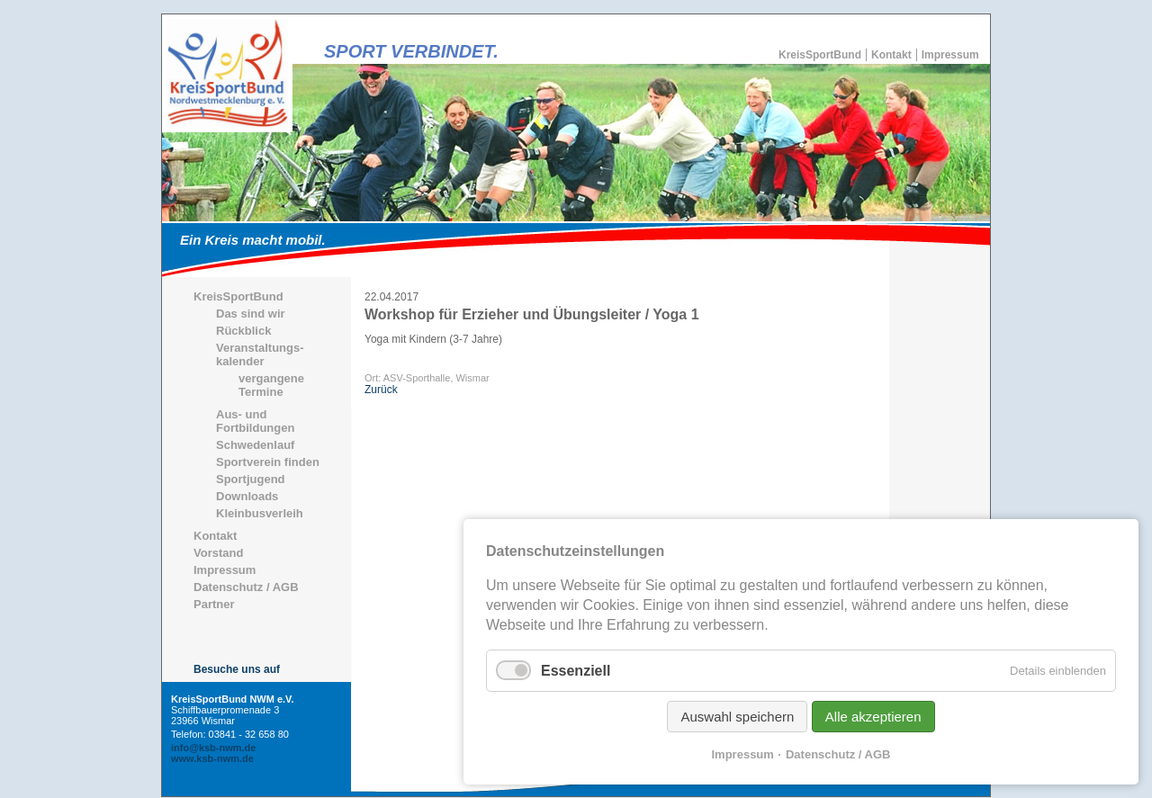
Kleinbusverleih (259, 513)
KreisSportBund (819, 55)
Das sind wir (250, 313)
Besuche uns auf (237, 669)
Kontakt (891, 55)
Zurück (381, 389)
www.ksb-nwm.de (212, 758)
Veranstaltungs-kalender (260, 354)
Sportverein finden (268, 462)
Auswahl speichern (737, 716)
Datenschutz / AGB (246, 587)
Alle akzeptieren (873, 716)
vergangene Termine (271, 385)
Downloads (247, 496)
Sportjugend (250, 479)
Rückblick (243, 330)
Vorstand (218, 553)
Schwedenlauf (255, 445)
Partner (214, 604)
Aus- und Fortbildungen (255, 421)
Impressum (950, 55)
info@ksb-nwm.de (213, 747)
